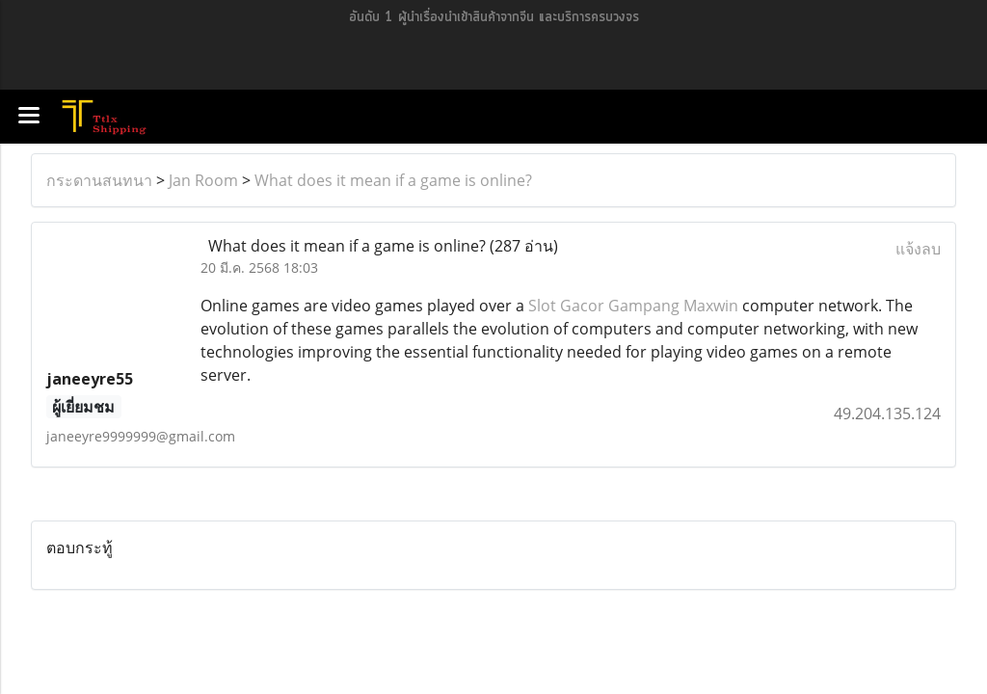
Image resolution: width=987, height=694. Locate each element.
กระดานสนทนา (99, 180)
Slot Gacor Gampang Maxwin (633, 305)
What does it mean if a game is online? (393, 180)
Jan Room (203, 180)
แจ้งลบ (918, 248)
